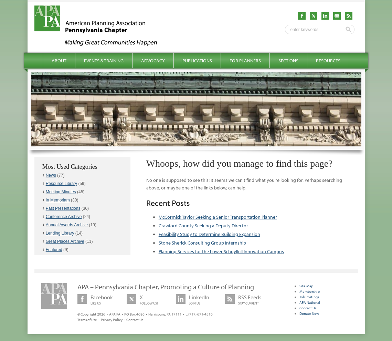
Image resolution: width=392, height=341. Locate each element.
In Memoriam (58, 200)
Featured (54, 249)
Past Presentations (63, 208)
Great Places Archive (65, 241)
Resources (328, 61)
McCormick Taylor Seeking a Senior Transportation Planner (218, 217)
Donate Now (309, 313)
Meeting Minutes (61, 191)
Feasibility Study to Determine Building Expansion (209, 234)
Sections (288, 61)
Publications (197, 61)
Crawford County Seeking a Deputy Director (203, 226)
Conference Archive (64, 216)
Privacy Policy (112, 319)
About (59, 61)
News (51, 175)
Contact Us (134, 319)
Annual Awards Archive (67, 225)
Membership (309, 291)
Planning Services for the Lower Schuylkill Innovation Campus (221, 251)
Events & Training (104, 61)
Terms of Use (87, 319)
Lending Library (60, 233)
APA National (309, 302)
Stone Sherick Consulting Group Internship (202, 243)
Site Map (306, 285)
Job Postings (309, 296)
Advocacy (153, 61)
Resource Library (61, 183)
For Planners (245, 61)
